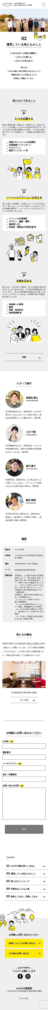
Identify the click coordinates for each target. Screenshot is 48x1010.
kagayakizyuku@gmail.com (25, 569)
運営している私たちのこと (20, 873)
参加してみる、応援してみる (22, 896)
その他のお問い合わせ (19, 953)
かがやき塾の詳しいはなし (20, 866)
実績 (24, 357)
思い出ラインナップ (17, 881)
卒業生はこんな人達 (17, 889)
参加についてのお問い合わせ (22, 943)
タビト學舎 (33, 643)
